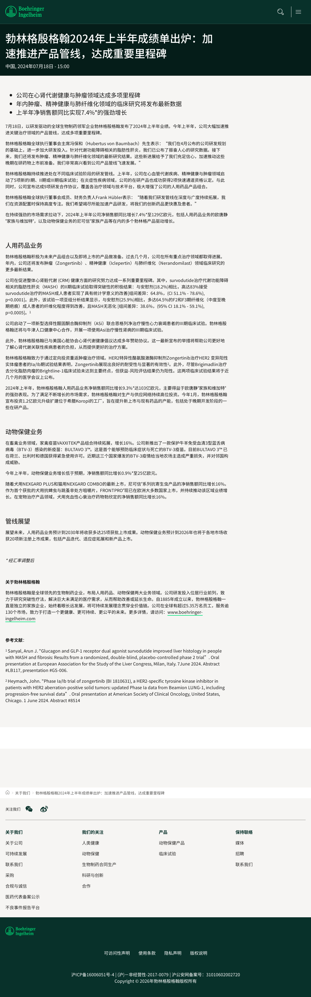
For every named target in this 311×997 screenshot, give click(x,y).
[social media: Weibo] (44, 809)
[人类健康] (90, 842)
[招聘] (239, 853)
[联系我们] (244, 864)
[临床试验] (167, 853)
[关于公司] (14, 842)
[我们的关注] (92, 832)
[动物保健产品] (172, 842)
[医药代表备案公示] (22, 896)
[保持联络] (244, 832)
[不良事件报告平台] (22, 907)
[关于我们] (14, 832)
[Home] (7, 793)
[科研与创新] (92, 875)
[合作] (86, 886)
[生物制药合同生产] (99, 864)
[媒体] (239, 842)
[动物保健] (90, 853)
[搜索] (282, 12)
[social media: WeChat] (29, 809)
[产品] (163, 832)
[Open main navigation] (300, 12)
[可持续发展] (16, 853)
